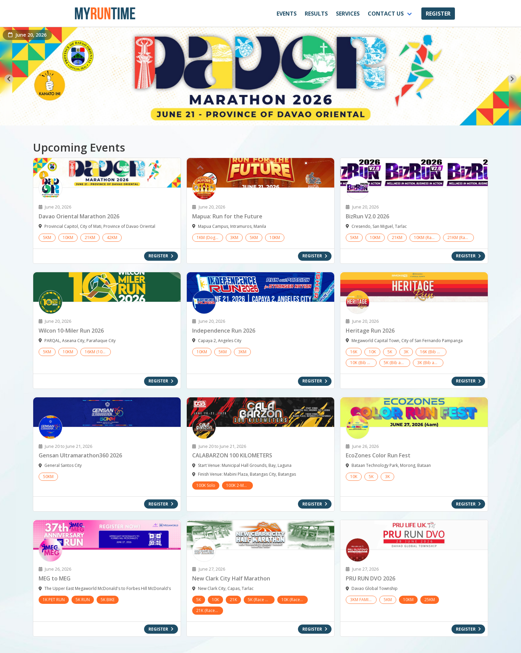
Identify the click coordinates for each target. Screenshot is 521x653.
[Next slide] (512, 78)
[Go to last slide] (9, 78)
